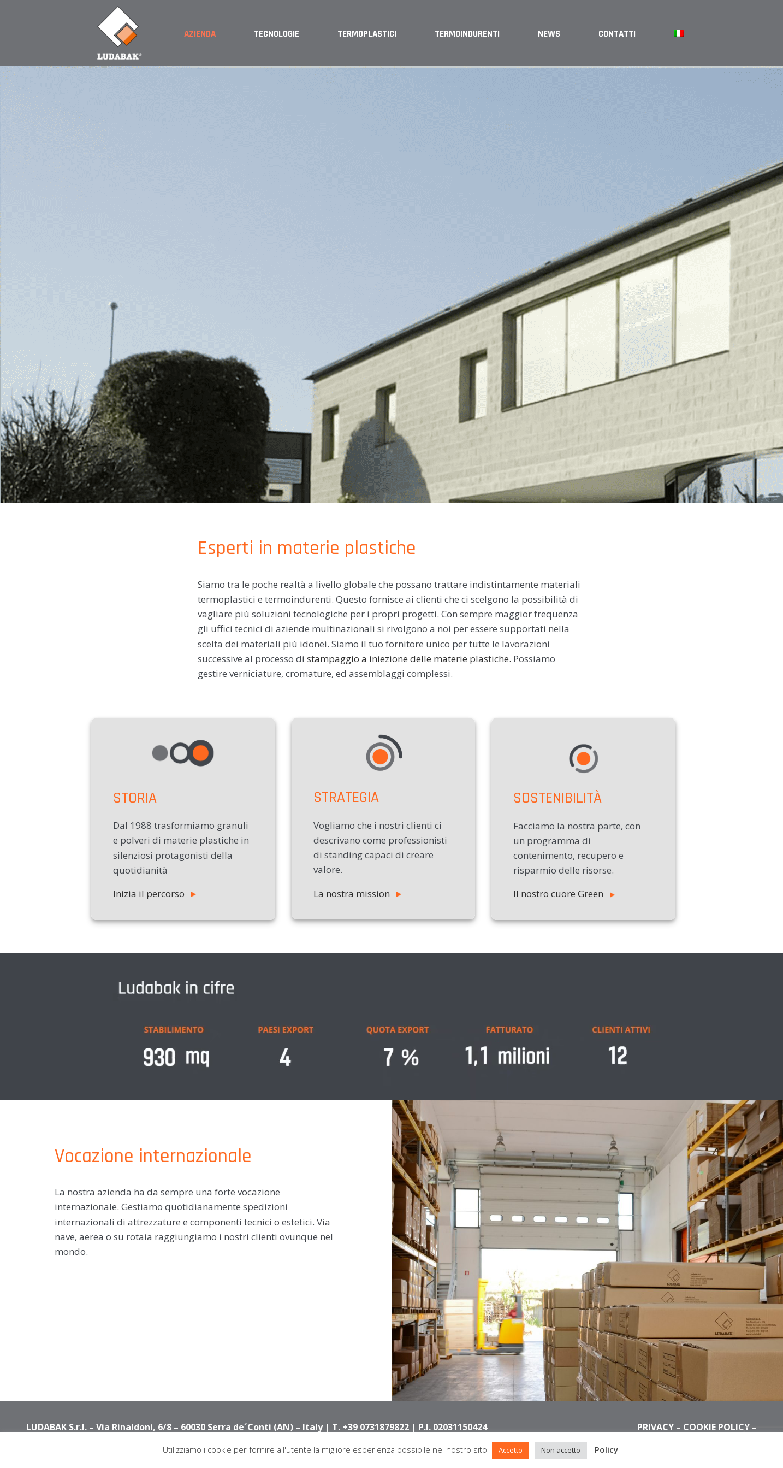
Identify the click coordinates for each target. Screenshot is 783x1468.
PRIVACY (655, 1427)
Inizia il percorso (154, 893)
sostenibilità (557, 798)
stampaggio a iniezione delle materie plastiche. (409, 658)
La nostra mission (357, 893)
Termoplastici (366, 34)
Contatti (617, 34)
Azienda (200, 34)
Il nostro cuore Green (564, 893)
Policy (606, 1449)
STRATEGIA (346, 797)
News (549, 34)
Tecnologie (276, 34)
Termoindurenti (467, 34)
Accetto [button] (511, 1450)
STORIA (135, 798)
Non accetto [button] (560, 1450)
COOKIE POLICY (716, 1427)
